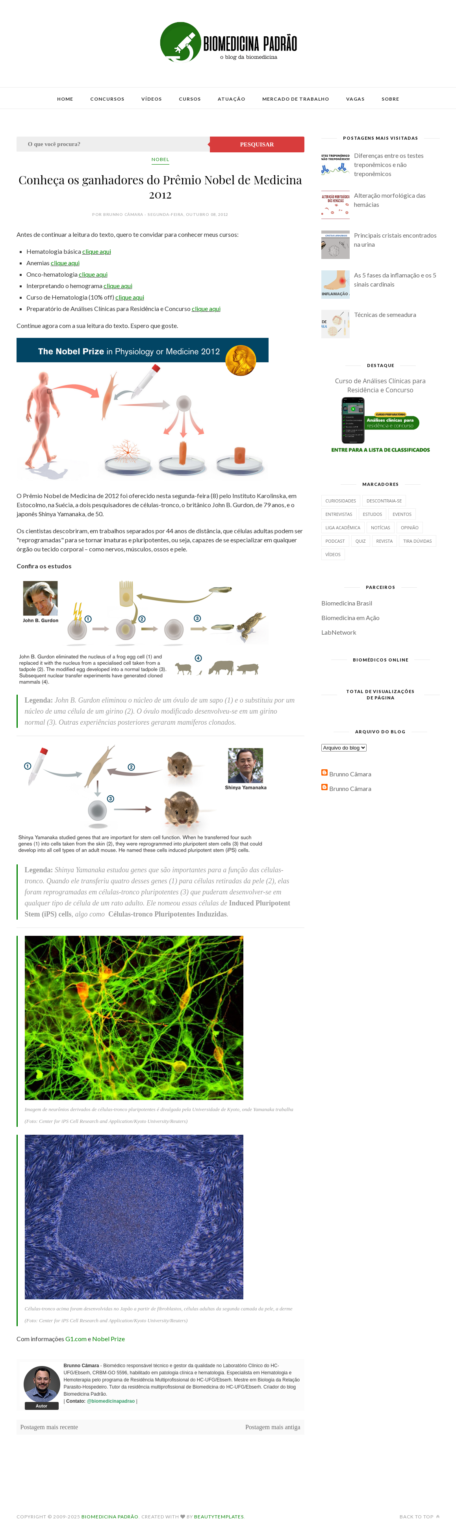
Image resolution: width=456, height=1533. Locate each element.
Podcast (335, 541)
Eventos (402, 514)
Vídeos (151, 99)
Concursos (107, 99)
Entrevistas (339, 514)
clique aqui (96, 251)
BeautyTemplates (219, 1517)
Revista (384, 541)
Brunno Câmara (350, 774)
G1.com (76, 1338)
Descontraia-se (384, 501)
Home (65, 99)
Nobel (160, 159)
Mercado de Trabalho (295, 99)
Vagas (355, 99)
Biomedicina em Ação (350, 617)
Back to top (420, 1517)
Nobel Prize (108, 1338)
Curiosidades (341, 501)
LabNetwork (338, 632)
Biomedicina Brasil (346, 603)
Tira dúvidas (417, 541)
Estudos (372, 514)
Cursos (190, 99)
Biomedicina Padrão (110, 1517)
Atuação (231, 99)
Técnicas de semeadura (385, 314)
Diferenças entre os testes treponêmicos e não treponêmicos (389, 164)
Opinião (410, 527)
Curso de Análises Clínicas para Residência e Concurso (380, 385)
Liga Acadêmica (343, 527)
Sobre (390, 99)
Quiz (361, 541)
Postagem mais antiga (272, 1427)
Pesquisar (257, 144)
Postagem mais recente (49, 1427)
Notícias (380, 527)
